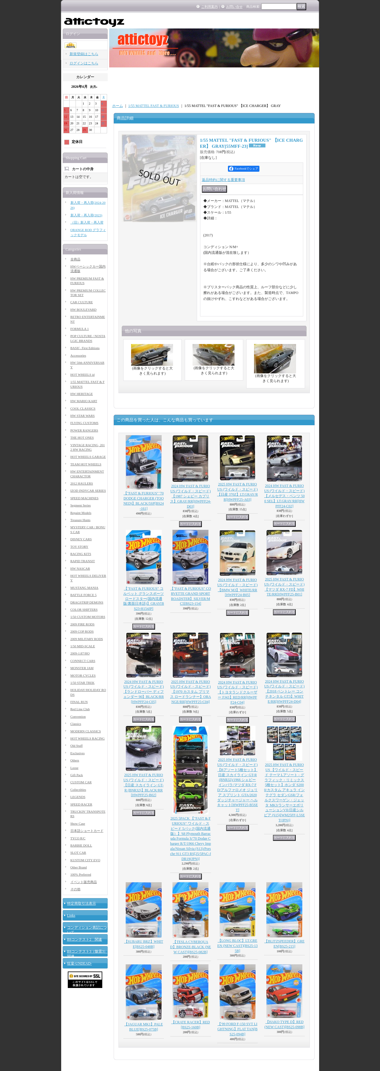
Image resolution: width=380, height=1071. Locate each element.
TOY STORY (79, 546)
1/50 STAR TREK (82, 682)
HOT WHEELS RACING (87, 738)
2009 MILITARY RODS (86, 639)
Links (71, 915)
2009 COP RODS (82, 631)
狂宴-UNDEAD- (79, 963)
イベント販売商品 (83, 882)
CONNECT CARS (82, 661)
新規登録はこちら (84, 54)
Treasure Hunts (80, 520)
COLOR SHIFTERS (84, 609)
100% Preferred (80, 874)
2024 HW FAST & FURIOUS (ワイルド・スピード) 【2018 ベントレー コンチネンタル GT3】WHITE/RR (284, 691)
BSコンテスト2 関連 (84, 939)
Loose (74, 768)
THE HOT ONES (82, 437)
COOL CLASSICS (83, 408)
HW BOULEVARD (83, 309)
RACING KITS (80, 554)
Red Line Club (80, 709)
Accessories (78, 355)
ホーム (117, 106)
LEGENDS (77, 797)
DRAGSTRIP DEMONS (86, 602)
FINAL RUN (79, 702)
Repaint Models (80, 513)
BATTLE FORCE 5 (83, 595)
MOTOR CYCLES (83, 675)
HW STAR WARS (82, 415)
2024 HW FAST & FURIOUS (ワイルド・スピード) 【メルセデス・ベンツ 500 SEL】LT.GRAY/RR (284, 496)
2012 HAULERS (81, 483)
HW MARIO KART (83, 401)
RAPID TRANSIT (82, 561)
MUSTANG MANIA (84, 587)
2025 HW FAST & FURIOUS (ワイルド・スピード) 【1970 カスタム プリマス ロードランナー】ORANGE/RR (190, 692)
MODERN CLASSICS (85, 731)
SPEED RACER (81, 804)
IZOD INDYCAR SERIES (88, 490)
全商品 (75, 259)
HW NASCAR (80, 568)
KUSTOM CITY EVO (85, 860)
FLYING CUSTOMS (84, 423)
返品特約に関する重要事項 (223, 180)
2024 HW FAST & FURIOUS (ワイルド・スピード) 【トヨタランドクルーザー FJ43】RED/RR (237, 692)
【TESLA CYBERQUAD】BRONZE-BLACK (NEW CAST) (190, 947)
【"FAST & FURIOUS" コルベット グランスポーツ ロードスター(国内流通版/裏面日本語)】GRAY (143, 598)
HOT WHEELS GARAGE (88, 456)
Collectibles (78, 789)
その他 (75, 889)
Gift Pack (76, 775)
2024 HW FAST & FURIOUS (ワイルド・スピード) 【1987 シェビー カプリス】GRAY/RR (190, 496)
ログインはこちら (84, 63)
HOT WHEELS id (82, 374)
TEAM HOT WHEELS (85, 464)
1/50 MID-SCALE (82, 646)
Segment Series (80, 505)
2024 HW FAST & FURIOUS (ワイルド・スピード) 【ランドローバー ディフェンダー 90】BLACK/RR (143, 692)
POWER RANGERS (84, 430)
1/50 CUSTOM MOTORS (87, 617)
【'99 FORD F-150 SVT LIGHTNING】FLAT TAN (237, 1029)
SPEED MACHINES (84, 498)
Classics (75, 723)
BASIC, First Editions (85, 348)
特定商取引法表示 (81, 903)
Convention (78, 716)
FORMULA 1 (79, 329)
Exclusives (77, 753)
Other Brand (78, 867)
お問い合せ (234, 6)
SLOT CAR (78, 852)
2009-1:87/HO (80, 653)
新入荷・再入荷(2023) (86, 215)
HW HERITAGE (81, 394)
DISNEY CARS (81, 539)
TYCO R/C (77, 838)
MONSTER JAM (82, 668)
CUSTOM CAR (81, 782)
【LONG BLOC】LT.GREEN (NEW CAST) (237, 946)
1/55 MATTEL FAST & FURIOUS (153, 106)
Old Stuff (76, 745)
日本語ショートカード (86, 830)
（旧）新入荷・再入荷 (86, 222)
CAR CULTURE (81, 302)
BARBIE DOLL (81, 845)
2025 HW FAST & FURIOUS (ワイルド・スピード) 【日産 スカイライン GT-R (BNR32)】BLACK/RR (144, 785)
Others (74, 760)
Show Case (77, 823)
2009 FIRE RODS (82, 624)
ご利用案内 (209, 6)
